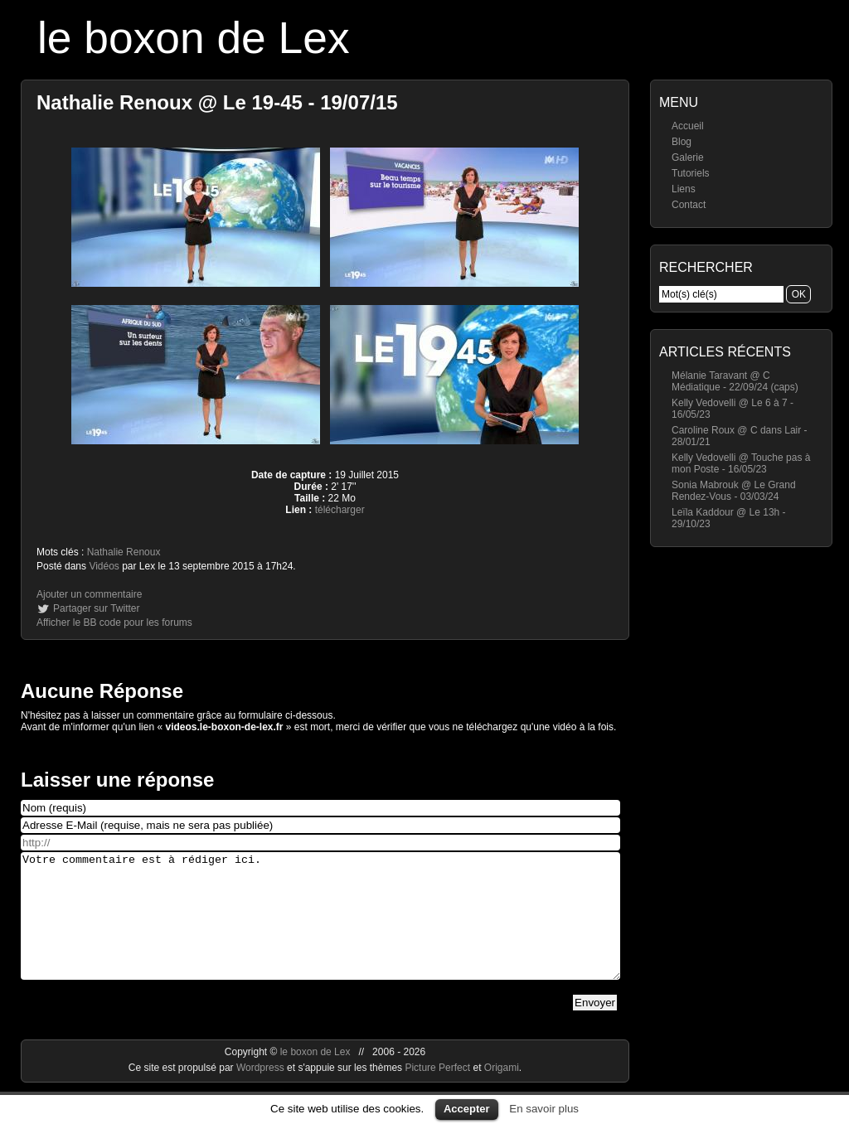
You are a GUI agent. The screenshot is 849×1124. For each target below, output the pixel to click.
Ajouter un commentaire (89, 594)
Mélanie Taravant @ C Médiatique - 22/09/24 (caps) (735, 381)
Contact (689, 205)
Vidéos (104, 566)
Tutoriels (691, 173)
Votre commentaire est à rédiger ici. (320, 928)
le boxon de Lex (193, 37)
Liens (684, 189)
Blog (681, 142)
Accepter (467, 1108)
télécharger (340, 510)
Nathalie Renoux (124, 552)
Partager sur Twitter (96, 608)
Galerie (688, 157)
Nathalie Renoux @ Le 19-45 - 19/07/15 (217, 102)
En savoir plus (544, 1108)
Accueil (688, 126)
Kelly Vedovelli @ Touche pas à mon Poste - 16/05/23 (741, 463)
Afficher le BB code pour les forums (114, 622)
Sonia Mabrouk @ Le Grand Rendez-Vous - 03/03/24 (734, 490)
